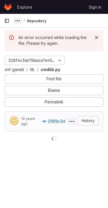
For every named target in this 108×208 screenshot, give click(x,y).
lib (32, 69)
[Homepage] (8, 7)
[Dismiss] (96, 37)
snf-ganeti (14, 69)
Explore (24, 7)
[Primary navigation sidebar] (7, 20)
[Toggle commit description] (71, 121)
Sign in (95, 7)
